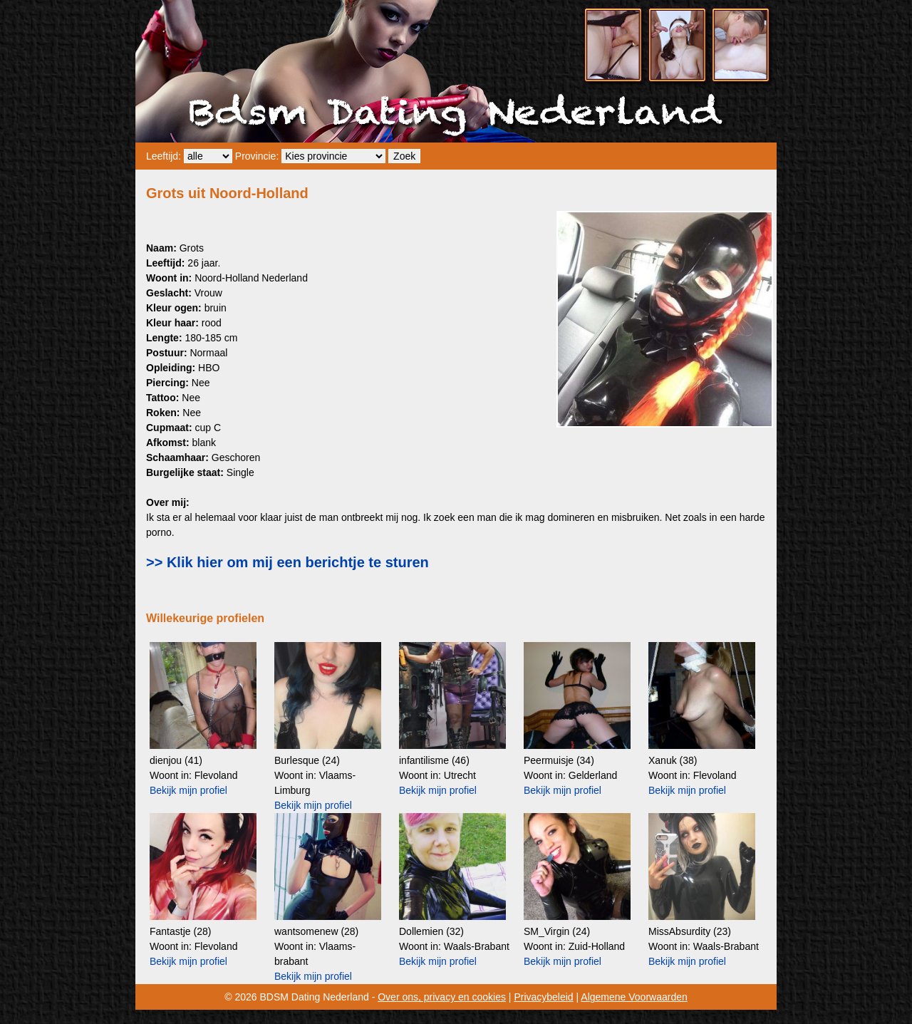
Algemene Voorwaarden (634, 997)
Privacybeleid (543, 997)
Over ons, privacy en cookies (442, 997)
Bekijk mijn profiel (188, 790)
